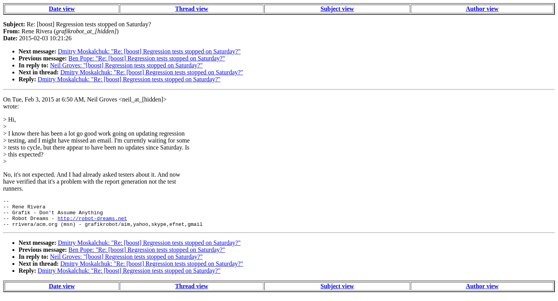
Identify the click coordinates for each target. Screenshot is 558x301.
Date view (62, 8)
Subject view (337, 8)
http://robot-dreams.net (92, 222)
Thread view (191, 8)
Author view (482, 8)
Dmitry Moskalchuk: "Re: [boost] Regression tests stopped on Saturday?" (149, 51)
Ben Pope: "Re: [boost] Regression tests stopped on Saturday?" (147, 58)
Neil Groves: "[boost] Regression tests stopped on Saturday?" (126, 65)
